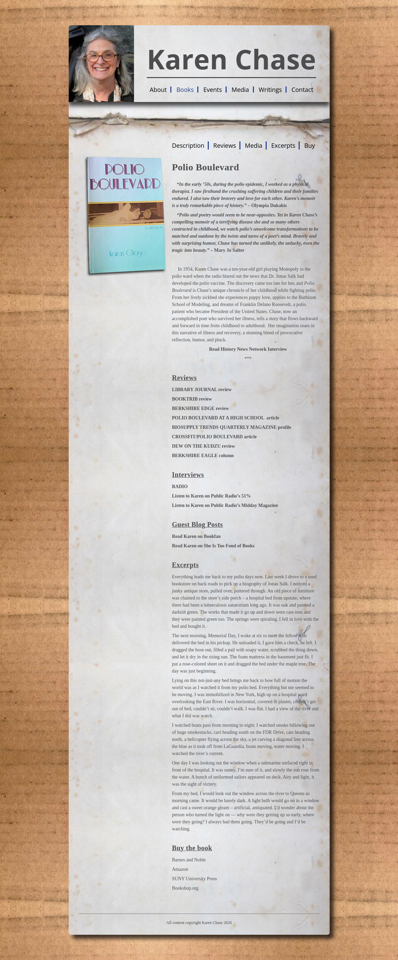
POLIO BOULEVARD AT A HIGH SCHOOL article (225, 417)
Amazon (180, 869)
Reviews (224, 145)
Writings (270, 90)
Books (185, 90)
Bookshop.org (185, 888)
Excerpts (283, 145)
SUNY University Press (194, 878)
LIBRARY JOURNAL (194, 389)
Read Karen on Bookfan (197, 536)
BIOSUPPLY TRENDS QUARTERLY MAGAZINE (224, 427)
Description (188, 145)
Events (212, 90)
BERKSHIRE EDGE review (200, 408)
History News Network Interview (254, 349)
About (158, 90)
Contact (302, 90)
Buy (309, 145)
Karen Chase (231, 58)
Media (240, 90)
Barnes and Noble (189, 859)
